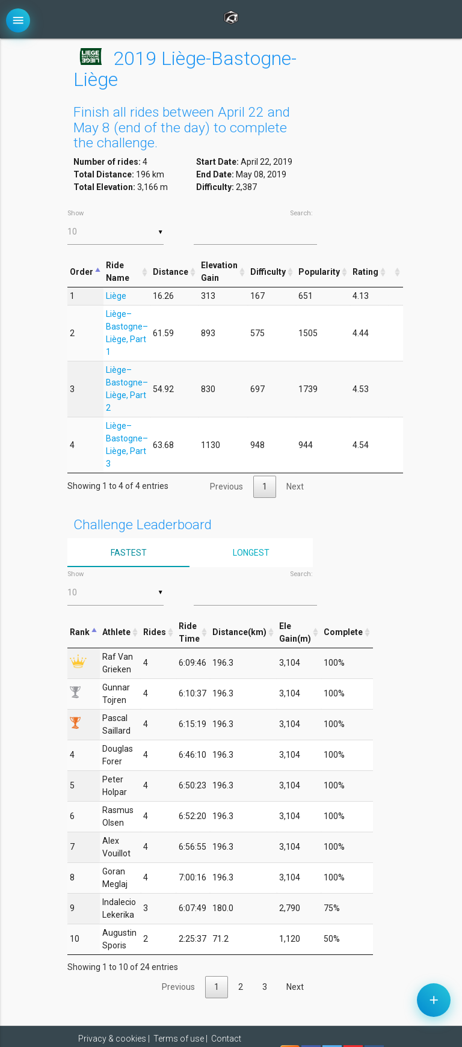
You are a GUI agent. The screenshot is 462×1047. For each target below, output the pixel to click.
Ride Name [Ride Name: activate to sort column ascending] (117, 271)
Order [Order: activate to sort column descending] (81, 272)
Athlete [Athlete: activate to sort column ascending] (116, 632)
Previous (226, 486)
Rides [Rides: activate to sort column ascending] (154, 632)
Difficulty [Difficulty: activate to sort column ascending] (268, 272)
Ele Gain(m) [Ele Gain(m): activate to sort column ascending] (295, 632)
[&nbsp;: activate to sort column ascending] (396, 272)
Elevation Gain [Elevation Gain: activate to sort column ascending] (219, 271)
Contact (226, 1038)
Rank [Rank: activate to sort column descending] (80, 632)
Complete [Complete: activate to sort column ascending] (343, 632)
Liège (116, 296)
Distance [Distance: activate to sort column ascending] (170, 272)
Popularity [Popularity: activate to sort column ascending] (319, 272)
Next (295, 486)
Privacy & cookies (112, 1038)
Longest (251, 552)
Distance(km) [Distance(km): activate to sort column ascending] (239, 632)
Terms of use (178, 1038)
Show (115, 227)
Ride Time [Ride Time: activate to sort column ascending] (189, 632)
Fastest (129, 552)
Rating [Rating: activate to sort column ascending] (365, 272)
